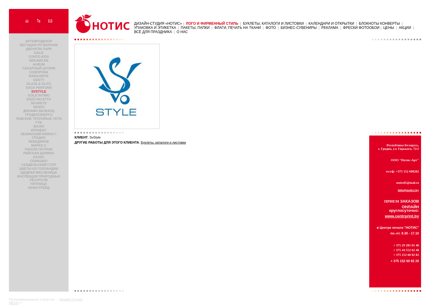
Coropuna (38, 72)
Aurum (39, 64)
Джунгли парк (39, 49)
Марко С (38, 145)
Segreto (39, 103)
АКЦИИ (405, 28)
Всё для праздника (153, 32)
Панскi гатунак (39, 149)
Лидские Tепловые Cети (39, 118)
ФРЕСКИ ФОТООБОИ (362, 28)
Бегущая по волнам (39, 45)
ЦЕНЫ (388, 28)
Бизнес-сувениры (299, 28)
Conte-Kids (39, 56)
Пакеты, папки (195, 28)
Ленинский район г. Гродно (39, 135)
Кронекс (38, 130)
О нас (182, 32)
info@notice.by (408, 190)
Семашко (39, 161)
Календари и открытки (331, 23)
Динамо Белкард (39, 111)
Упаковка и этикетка (155, 28)
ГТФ (38, 122)
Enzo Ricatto (39, 99)
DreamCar (38, 60)
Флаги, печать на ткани (237, 28)
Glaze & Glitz (38, 83)
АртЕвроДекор (38, 41)
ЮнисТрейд (38, 187)
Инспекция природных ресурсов (38, 178)
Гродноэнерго (38, 114)
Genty (38, 80)
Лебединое (38, 141)
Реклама (329, 28)
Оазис (39, 157)
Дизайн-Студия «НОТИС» (158, 23)
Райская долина (38, 153)
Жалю (38, 126)
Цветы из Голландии (38, 168)
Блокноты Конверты (379, 23)
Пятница (39, 184)
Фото (271, 28)
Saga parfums (39, 87)
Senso (39, 107)
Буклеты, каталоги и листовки (273, 23)
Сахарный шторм (38, 68)
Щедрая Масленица (38, 172)
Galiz (39, 53)
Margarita (39, 76)
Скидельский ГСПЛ (38, 165)
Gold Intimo (38, 95)
